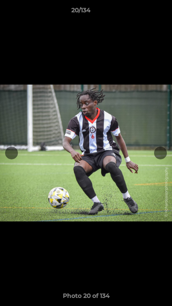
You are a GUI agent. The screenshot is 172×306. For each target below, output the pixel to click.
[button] (141, 12)
